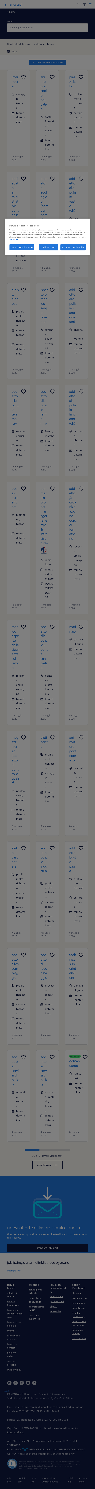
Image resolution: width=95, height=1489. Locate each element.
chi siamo (77, 1293)
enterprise (55, 1311)
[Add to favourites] (23, 77)
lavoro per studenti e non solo (15, 1313)
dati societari (79, 1338)
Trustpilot (6, 1391)
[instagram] (34, 1383)
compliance (78, 1308)
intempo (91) (14, 1270)
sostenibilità (78, 1303)
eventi (10, 1330)
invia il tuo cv (14, 1369)
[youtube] (28, 1383)
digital (53, 1306)
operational (56, 1296)
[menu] (90, 4)
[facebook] (22, 1383)
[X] (15, 1383)
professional (57, 1301)
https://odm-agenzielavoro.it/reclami (34, 1468)
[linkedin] (9, 1383)
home (12, 11)
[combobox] (47, 27)
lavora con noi (79, 1298)
